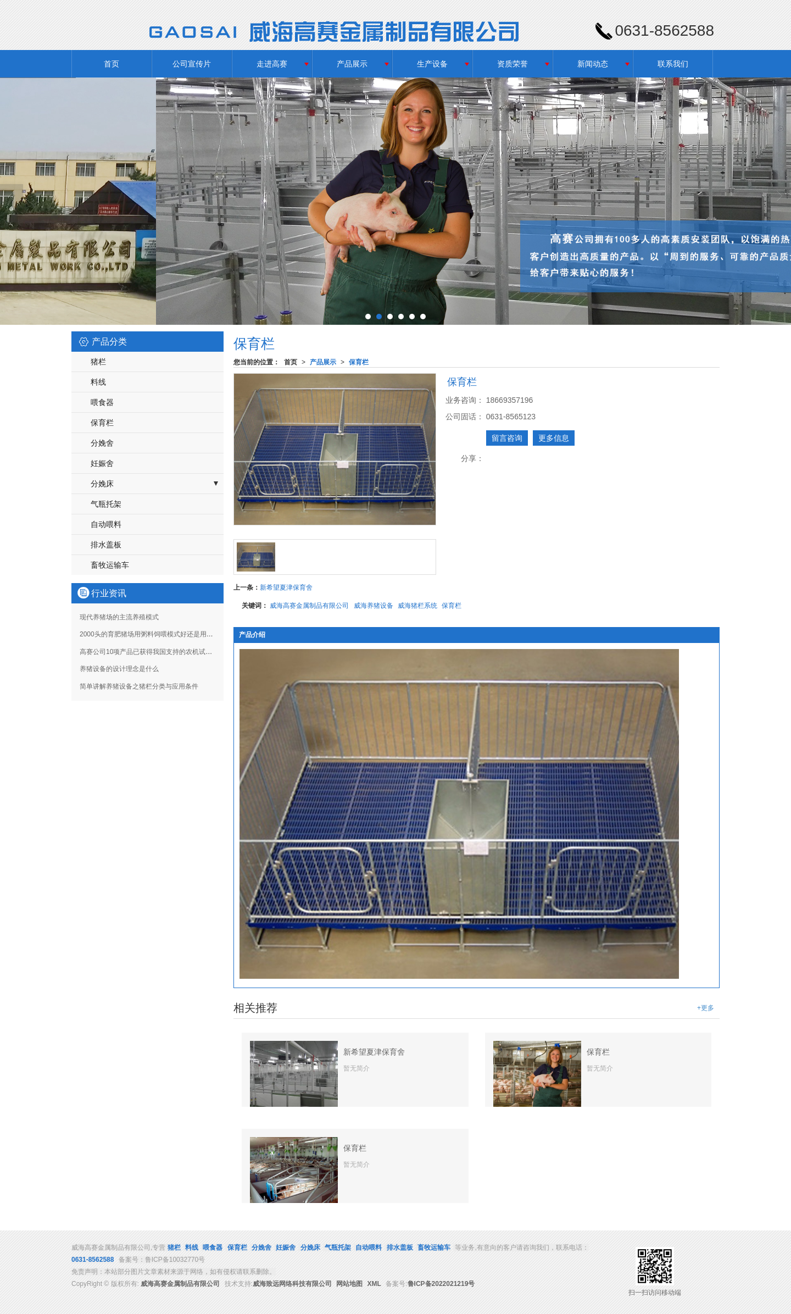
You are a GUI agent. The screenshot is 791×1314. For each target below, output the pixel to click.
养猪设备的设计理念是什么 (119, 669)
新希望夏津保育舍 (286, 587)
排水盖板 (106, 544)
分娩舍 (102, 443)
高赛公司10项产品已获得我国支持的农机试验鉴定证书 (159, 652)
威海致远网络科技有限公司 (292, 1284)
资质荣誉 (512, 63)
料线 (98, 382)
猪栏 (98, 361)
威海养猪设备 (373, 605)
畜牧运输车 (110, 565)
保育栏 (359, 362)
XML (374, 1284)
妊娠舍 (102, 463)
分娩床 (102, 483)
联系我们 (673, 63)
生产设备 (432, 63)
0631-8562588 (92, 1259)
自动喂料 (106, 524)
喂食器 (102, 402)
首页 (111, 63)
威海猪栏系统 (417, 605)
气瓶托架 (106, 504)
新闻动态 (592, 63)
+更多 (705, 1008)
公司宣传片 (191, 63)
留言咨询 (507, 438)
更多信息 (553, 438)
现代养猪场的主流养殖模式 (119, 617)
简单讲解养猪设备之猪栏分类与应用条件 (139, 686)
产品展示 (352, 63)
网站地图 (349, 1284)
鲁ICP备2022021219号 (441, 1284)
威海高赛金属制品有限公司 (309, 605)
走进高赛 (272, 63)
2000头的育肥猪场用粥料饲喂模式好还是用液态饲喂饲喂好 (166, 634)
